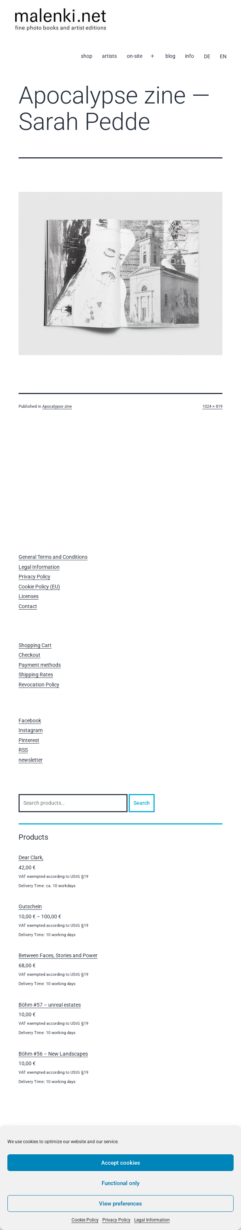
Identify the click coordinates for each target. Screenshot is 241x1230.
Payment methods (40, 665)
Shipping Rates (36, 675)
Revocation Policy (39, 685)
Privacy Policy (116, 1220)
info (189, 56)
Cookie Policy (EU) (39, 587)
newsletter (31, 760)
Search (141, 803)
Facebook (30, 721)
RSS (23, 750)
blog (170, 56)
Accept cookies (120, 1163)
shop (86, 56)
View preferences (120, 1203)
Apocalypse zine (57, 406)
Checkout (29, 655)
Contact (28, 606)
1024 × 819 (212, 406)
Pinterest (29, 740)
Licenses (29, 596)
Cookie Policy (85, 1220)
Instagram (31, 730)
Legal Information (152, 1220)
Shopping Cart (35, 645)
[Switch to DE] (207, 56)
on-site (134, 56)
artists (109, 56)
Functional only (120, 1183)
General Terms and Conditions (53, 557)
